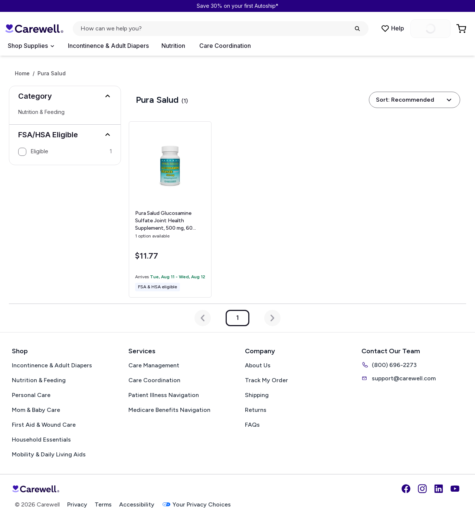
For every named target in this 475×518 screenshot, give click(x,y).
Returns (255, 409)
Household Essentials (41, 439)
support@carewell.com (398, 378)
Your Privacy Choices (196, 504)
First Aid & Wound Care (44, 424)
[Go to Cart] (462, 28)
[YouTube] (455, 489)
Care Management (153, 365)
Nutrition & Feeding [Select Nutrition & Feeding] (41, 112)
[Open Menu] (30, 46)
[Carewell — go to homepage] (34, 28)
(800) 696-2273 (389, 364)
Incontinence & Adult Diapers (108, 45)
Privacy (77, 504)
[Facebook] (406, 489)
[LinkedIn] (438, 489)
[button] (65, 96)
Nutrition (173, 45)
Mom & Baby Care (36, 409)
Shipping (257, 395)
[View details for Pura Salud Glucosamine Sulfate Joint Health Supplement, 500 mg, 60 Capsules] (170, 209)
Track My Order (266, 380)
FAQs (252, 424)
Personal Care (31, 395)
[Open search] (220, 28)
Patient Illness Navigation (163, 395)
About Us (258, 365)
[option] (65, 152)
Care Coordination (225, 45)
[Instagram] (422, 489)
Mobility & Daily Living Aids (49, 454)
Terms (103, 504)
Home (22, 73)
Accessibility (136, 504)
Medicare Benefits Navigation (169, 409)
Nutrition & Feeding (39, 380)
